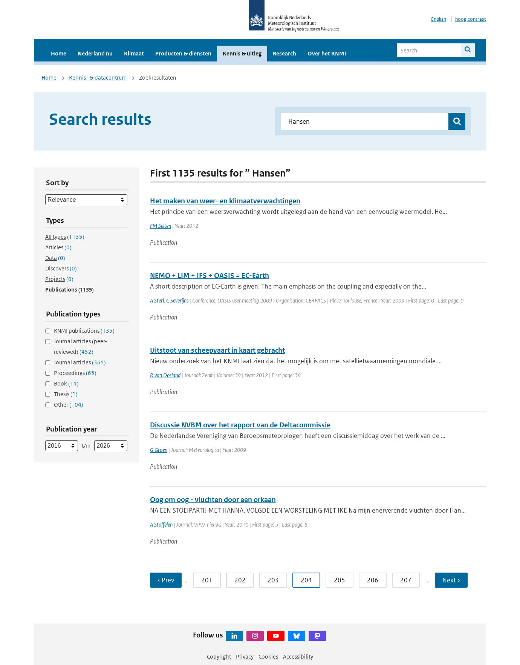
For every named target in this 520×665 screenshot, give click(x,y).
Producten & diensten (183, 53)
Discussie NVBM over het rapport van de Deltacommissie (240, 425)
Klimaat (134, 53)
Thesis (66, 394)
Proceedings (75, 372)
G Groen (158, 449)
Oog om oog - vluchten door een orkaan (213, 499)
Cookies (268, 656)
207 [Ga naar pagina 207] (405, 580)
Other (68, 404)
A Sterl (157, 300)
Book (66, 383)
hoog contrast (470, 19)
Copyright (219, 656)
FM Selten (160, 225)
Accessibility (298, 656)
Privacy (245, 656)
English (438, 19)
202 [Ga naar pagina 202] (240, 580)
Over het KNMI (326, 53)
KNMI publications (84, 330)
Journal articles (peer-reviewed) (80, 346)
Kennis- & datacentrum (98, 77)
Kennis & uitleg (242, 53)
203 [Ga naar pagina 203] (273, 580)
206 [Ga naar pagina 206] (372, 580)
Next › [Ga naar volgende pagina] (451, 580)
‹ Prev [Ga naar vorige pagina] (166, 580)
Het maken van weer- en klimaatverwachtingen (225, 201)
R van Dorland (165, 375)
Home (58, 53)
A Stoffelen (161, 524)
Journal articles (80, 362)
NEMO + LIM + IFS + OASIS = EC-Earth (209, 275)
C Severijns (177, 300)
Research (284, 53)
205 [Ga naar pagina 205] (339, 580)
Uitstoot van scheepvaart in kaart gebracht (217, 350)
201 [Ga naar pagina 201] (207, 580)
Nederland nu (95, 53)
